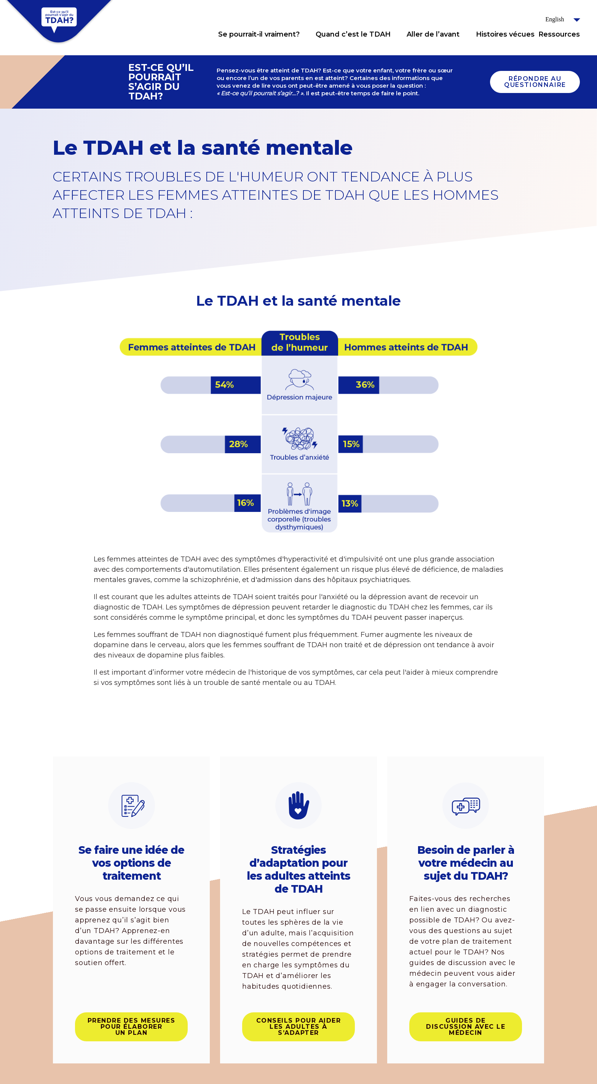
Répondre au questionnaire (535, 81)
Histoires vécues (505, 34)
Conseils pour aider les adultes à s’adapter (298, 1026)
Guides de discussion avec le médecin (465, 1026)
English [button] (555, 19)
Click (307, 34)
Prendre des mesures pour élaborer (132, 1026)
